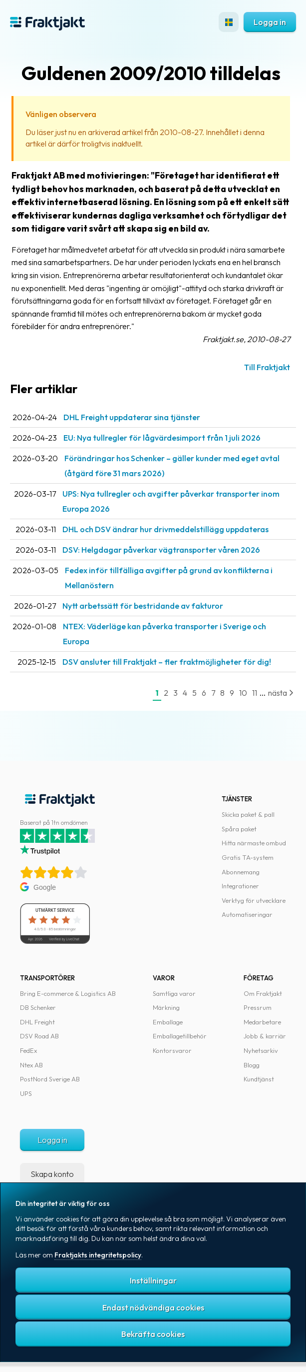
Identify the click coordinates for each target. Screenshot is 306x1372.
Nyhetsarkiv (261, 1050)
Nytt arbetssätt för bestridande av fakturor (142, 606)
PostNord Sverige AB (50, 1079)
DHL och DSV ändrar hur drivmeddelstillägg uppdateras (165, 529)
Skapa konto (52, 1174)
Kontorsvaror (172, 1050)
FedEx (28, 1050)
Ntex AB (31, 1065)
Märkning (166, 1007)
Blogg (252, 1065)
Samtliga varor (174, 993)
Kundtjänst (259, 1079)
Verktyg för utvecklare (254, 900)
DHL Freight (37, 1022)
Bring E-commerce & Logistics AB (68, 993)
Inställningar (153, 1280)
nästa (281, 693)
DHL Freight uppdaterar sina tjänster (131, 417)
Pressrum (258, 1007)
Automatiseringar (247, 914)
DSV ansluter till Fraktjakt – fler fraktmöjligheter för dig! (166, 662)
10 (243, 693)
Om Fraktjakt (263, 993)
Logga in (270, 22)
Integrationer (240, 886)
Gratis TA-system (248, 857)
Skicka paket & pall (248, 814)
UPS (26, 1093)
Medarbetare (262, 1022)
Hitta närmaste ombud (254, 843)
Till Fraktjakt (267, 367)
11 (254, 693)
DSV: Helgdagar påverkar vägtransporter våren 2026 (161, 550)
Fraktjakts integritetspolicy (97, 1254)
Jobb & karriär (265, 1036)
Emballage (168, 1022)
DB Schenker (38, 1007)
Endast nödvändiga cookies (153, 1307)
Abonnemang (241, 872)
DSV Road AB (39, 1036)
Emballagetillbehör (180, 1036)
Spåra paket (239, 829)
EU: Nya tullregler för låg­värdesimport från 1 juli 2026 (162, 438)
